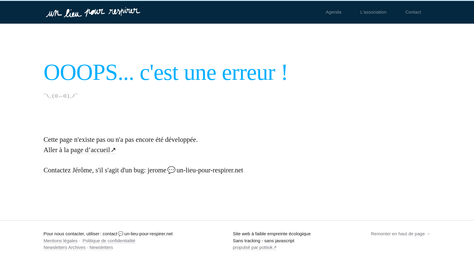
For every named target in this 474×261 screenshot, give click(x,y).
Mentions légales (61, 240)
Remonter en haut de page (398, 233)
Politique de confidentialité (109, 240)
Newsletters (55, 247)
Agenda (334, 12)
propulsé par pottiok (253, 247)
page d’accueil (90, 149)
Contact (413, 12)
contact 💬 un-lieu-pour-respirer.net (138, 233)
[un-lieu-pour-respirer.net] (94, 12)
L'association (373, 12)
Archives (77, 247)
